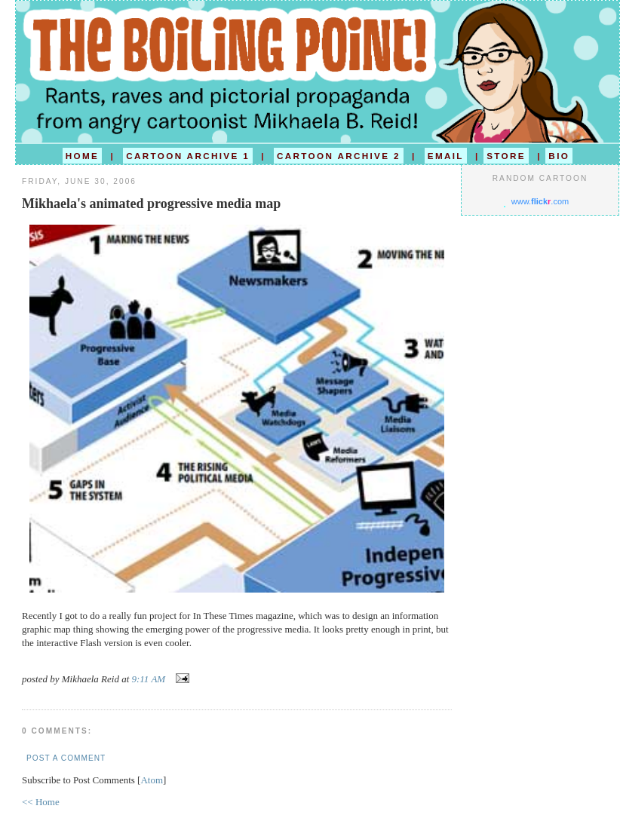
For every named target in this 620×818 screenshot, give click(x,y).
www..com (540, 201)
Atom (151, 780)
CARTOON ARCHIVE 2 (339, 156)
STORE (506, 156)
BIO (558, 156)
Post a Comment (66, 758)
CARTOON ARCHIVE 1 (188, 156)
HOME (82, 156)
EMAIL (446, 156)
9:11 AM (150, 679)
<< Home (41, 801)
